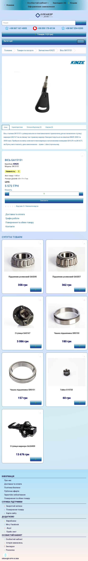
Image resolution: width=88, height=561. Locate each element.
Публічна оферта (11, 491)
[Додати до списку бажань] (82, 155)
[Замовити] (35, 290)
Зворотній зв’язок (13, 506)
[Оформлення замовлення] (40, 7)
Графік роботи (12, 218)
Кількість (8, 190)
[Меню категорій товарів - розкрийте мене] (80, 41)
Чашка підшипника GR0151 (22, 390)
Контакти (10, 226)
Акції (8, 528)
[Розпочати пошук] (80, 22)
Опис (5, 127)
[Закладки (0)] (58, 3)
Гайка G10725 (66, 390)
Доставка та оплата (15, 214)
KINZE (16, 164)
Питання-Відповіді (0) (34, 127)
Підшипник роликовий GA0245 (23, 277)
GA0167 (14, 137)
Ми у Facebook (11, 524)
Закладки (9, 546)
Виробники (10, 521)
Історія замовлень (13, 543)
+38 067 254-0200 (72, 28)
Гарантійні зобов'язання (14, 495)
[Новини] (10, 5)
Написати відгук (32, 206)
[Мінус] (7, 194)
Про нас (7, 480)
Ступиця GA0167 (22, 333)
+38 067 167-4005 (16, 28)
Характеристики (17, 127)
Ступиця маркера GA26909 (22, 446)
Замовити (44, 200)
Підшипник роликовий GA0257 (66, 277)
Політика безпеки (12, 487)
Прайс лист (10, 532)
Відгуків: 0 (20, 206)
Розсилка (9, 550)
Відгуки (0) (49, 127)
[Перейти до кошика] (72, 3)
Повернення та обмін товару (19, 222)
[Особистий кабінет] (37, 3)
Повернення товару (14, 509)
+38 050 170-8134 (44, 28)
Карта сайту (10, 513)
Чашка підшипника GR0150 (66, 333)
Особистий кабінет (13, 539)
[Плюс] (81, 194)
